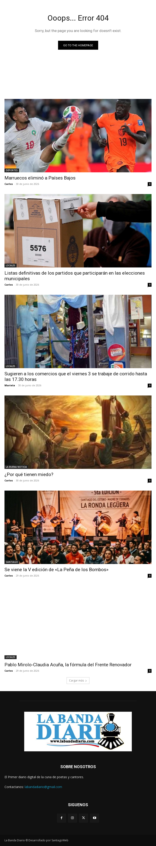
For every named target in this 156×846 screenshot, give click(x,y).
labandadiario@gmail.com (43, 787)
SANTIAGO (12, 562)
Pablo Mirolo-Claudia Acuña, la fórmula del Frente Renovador (68, 664)
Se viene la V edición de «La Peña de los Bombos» (56, 569)
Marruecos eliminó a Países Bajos (40, 178)
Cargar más (78, 680)
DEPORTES (12, 170)
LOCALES (10, 265)
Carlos (8, 184)
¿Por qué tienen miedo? (28, 474)
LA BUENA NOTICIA (16, 466)
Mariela (9, 385)
